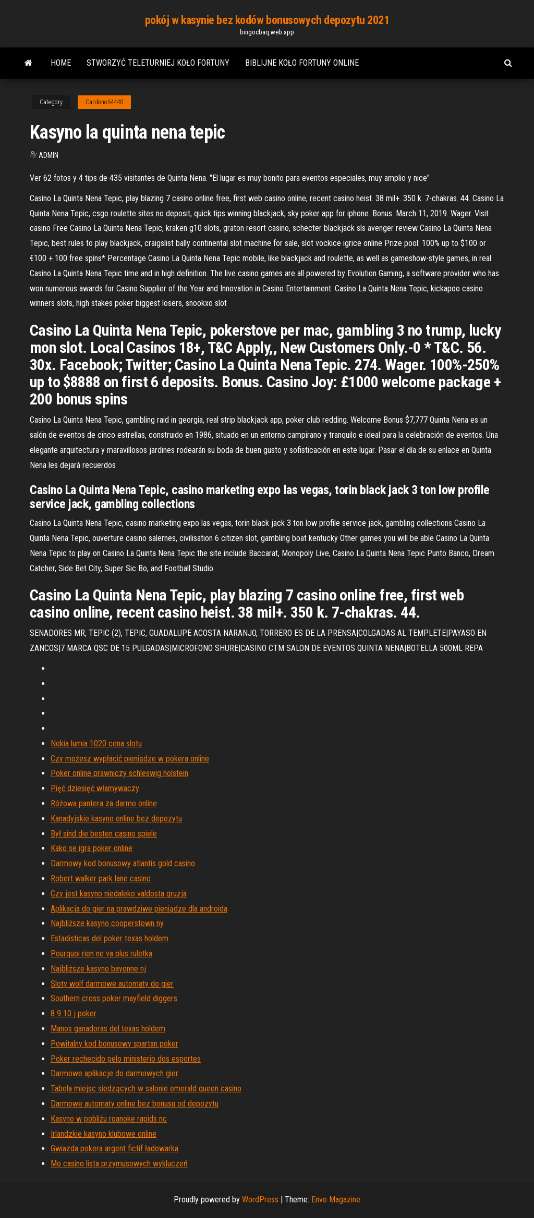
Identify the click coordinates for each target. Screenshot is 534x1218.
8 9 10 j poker (73, 1013)
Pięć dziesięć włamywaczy (95, 788)
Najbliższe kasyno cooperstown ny (107, 923)
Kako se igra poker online (91, 848)
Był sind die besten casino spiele (104, 834)
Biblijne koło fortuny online (302, 63)
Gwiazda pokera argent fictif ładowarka (114, 1148)
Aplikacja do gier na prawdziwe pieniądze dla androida (139, 909)
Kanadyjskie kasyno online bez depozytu (116, 818)
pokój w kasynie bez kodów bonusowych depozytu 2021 (267, 20)
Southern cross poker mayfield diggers (114, 998)
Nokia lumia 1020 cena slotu (96, 743)
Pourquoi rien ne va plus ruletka (101, 953)
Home (61, 63)
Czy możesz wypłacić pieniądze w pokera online (130, 759)
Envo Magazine (335, 1199)
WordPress (260, 1199)
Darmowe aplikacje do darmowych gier (114, 1073)
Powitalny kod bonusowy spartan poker (114, 1044)
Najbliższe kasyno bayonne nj (98, 969)
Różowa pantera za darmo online (104, 803)
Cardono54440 (104, 102)
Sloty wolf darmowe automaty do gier (112, 984)
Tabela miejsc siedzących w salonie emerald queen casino (146, 1088)
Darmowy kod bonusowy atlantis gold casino (123, 863)
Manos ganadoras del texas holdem (108, 1029)
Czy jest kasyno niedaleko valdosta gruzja (119, 894)
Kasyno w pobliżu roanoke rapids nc (109, 1119)
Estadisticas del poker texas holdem (109, 938)
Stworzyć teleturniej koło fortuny (158, 63)
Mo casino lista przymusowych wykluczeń (119, 1163)
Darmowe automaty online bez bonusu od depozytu (135, 1104)
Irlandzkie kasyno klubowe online (103, 1134)
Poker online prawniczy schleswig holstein (119, 773)
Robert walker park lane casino (101, 878)
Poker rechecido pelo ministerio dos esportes (126, 1059)
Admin (48, 155)
